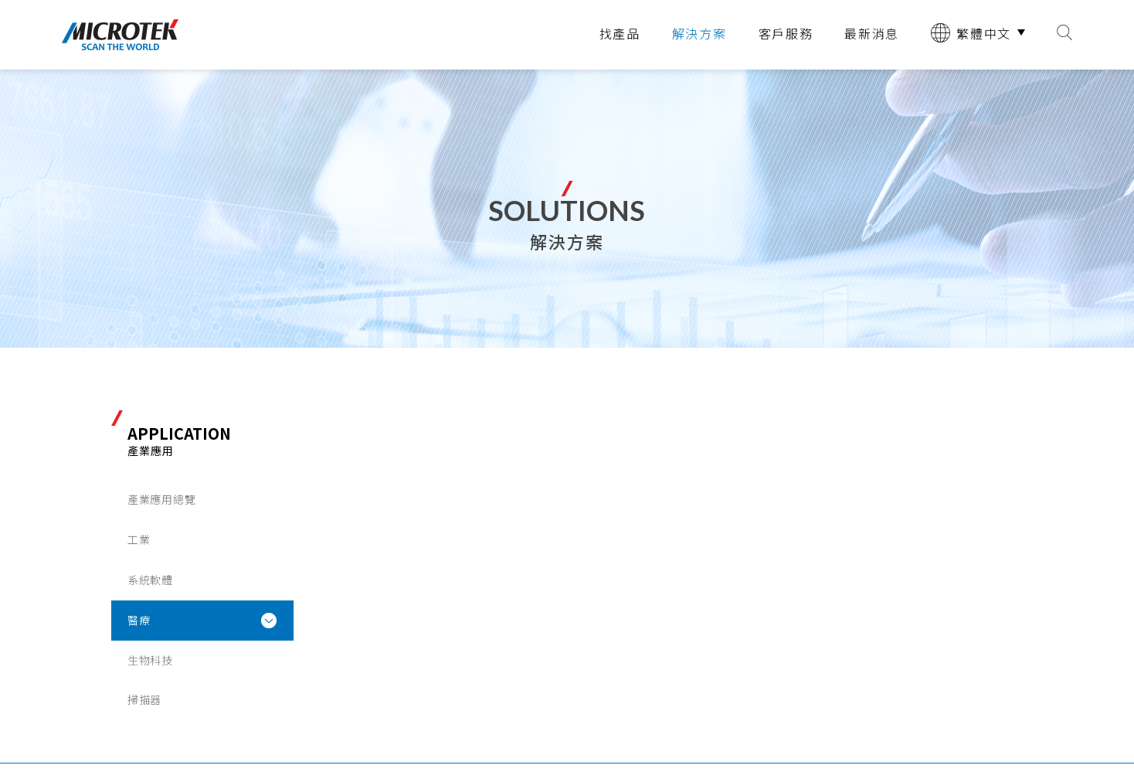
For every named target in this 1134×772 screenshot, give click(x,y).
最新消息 (871, 33)
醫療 (138, 619)
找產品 (619, 33)
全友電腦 (120, 34)
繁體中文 (971, 33)
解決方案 (699, 33)
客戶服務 (786, 33)
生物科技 (150, 660)
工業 (138, 539)
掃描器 (144, 699)
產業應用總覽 (161, 499)
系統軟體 (150, 579)
